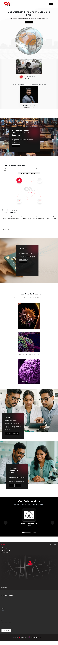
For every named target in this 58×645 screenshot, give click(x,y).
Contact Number (4, 614)
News (47, 4)
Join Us (51, 4)
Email (2, 608)
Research (32, 4)
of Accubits (36, 637)
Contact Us (29, 22)
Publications (37, 4)
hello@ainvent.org (4, 552)
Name (2, 601)
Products (43, 4)
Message (3, 620)
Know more (8, 433)
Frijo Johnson (24, 637)
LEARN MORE (16, 145)
